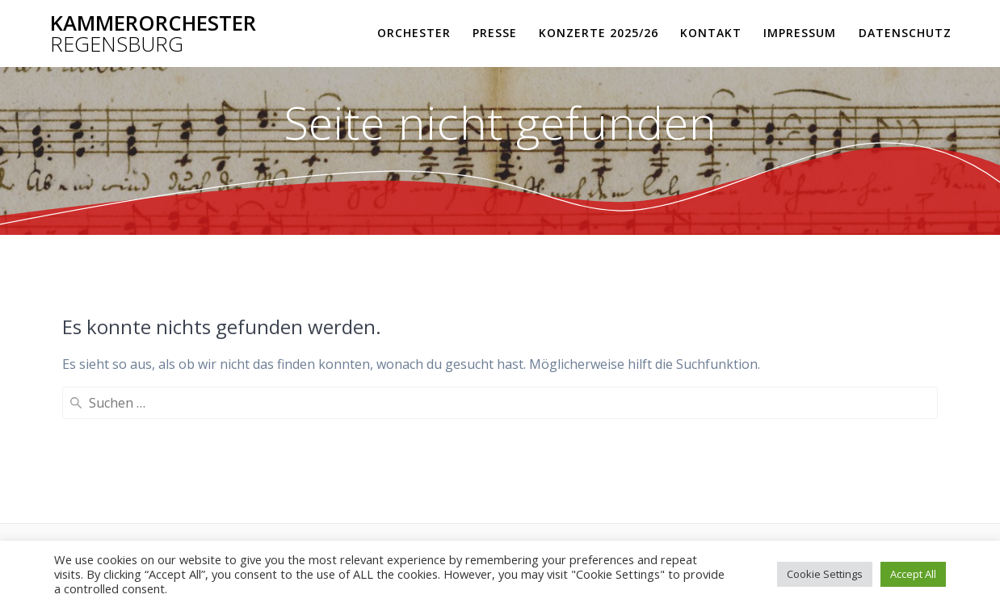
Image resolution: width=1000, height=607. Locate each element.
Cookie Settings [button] (825, 574)
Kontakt (711, 32)
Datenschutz (905, 32)
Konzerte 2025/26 (598, 32)
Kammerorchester (153, 33)
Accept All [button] (913, 574)
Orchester (414, 32)
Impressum (799, 32)
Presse (495, 32)
